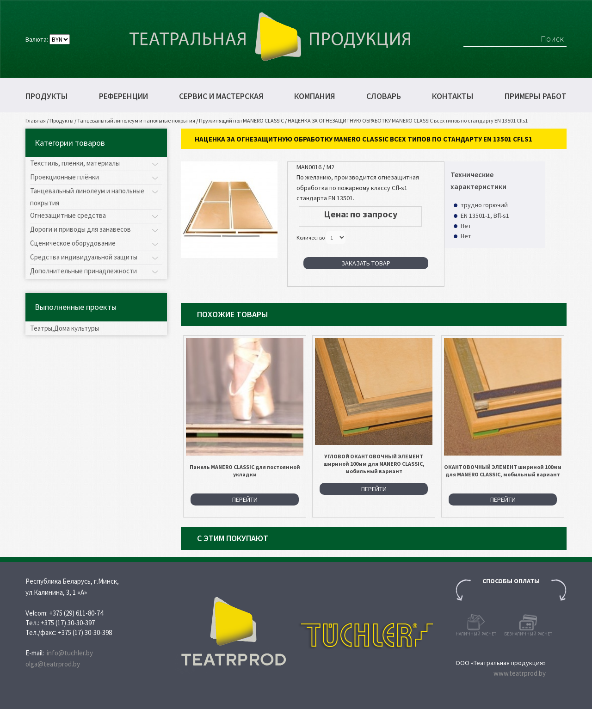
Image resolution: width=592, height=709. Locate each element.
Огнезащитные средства (68, 215)
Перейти (245, 499)
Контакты (453, 96)
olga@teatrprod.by (52, 664)
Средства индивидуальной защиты (83, 257)
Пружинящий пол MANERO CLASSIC (241, 120)
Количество (310, 237)
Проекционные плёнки (64, 177)
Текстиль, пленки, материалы (75, 163)
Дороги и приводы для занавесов (80, 229)
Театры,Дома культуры (64, 328)
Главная (35, 120)
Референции (123, 96)
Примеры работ (536, 96)
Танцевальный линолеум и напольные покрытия (136, 120)
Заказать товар (365, 263)
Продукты (46, 96)
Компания (314, 96)
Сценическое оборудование (73, 243)
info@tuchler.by (70, 652)
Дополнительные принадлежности (83, 270)
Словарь (383, 96)
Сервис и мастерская (221, 96)
